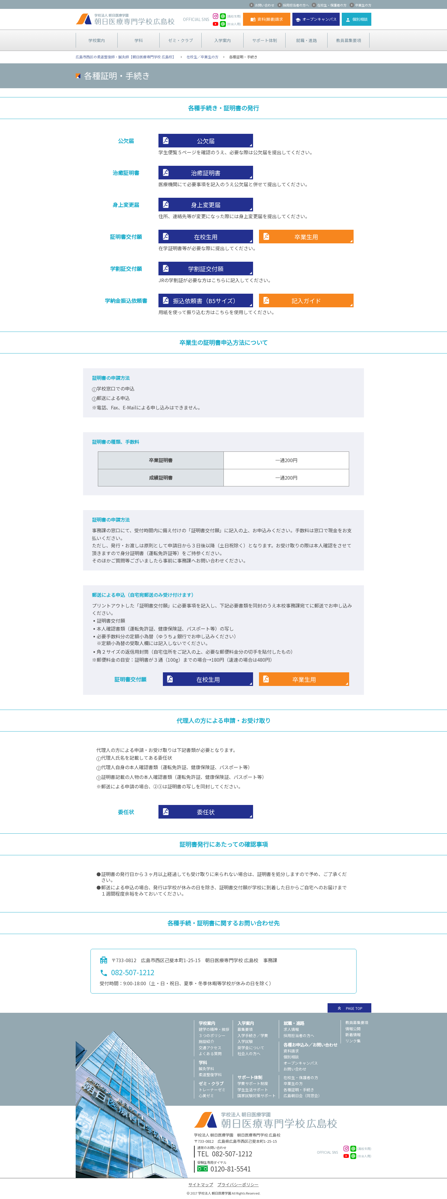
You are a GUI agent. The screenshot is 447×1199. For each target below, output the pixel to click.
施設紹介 (206, 1041)
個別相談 (360, 19)
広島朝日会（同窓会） (303, 1095)
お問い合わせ (264, 5)
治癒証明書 (206, 172)
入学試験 (245, 1041)
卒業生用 (306, 236)
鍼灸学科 (206, 1068)
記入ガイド (306, 300)
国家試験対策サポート (256, 1095)
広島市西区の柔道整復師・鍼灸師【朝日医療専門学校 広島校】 (126, 56)
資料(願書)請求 (270, 19)
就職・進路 (306, 40)
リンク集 (353, 1041)
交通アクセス (210, 1047)
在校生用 (206, 236)
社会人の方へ (248, 1053)
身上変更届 (206, 204)
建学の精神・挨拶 (214, 1029)
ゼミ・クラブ (180, 40)
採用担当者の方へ (296, 5)
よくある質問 (210, 1053)
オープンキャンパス (319, 19)
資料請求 (291, 1051)
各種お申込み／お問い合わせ (310, 1045)
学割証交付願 (206, 268)
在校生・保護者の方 (331, 5)
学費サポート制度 (252, 1083)
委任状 (206, 812)
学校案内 (96, 40)
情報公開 (353, 1028)
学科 (139, 40)
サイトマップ (200, 1184)
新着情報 (353, 1034)
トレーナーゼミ (212, 1089)
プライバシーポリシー (238, 1184)
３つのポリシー (212, 1035)
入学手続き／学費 (252, 1035)
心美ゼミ (206, 1095)
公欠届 (206, 140)
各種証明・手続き (299, 1089)
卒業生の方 (363, 5)
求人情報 (291, 1029)
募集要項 (245, 1029)
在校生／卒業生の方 (202, 56)
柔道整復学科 (210, 1074)
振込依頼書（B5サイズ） (206, 300)
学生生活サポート (252, 1089)
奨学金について (250, 1047)
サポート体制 (264, 40)
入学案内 (222, 40)
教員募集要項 (348, 40)
